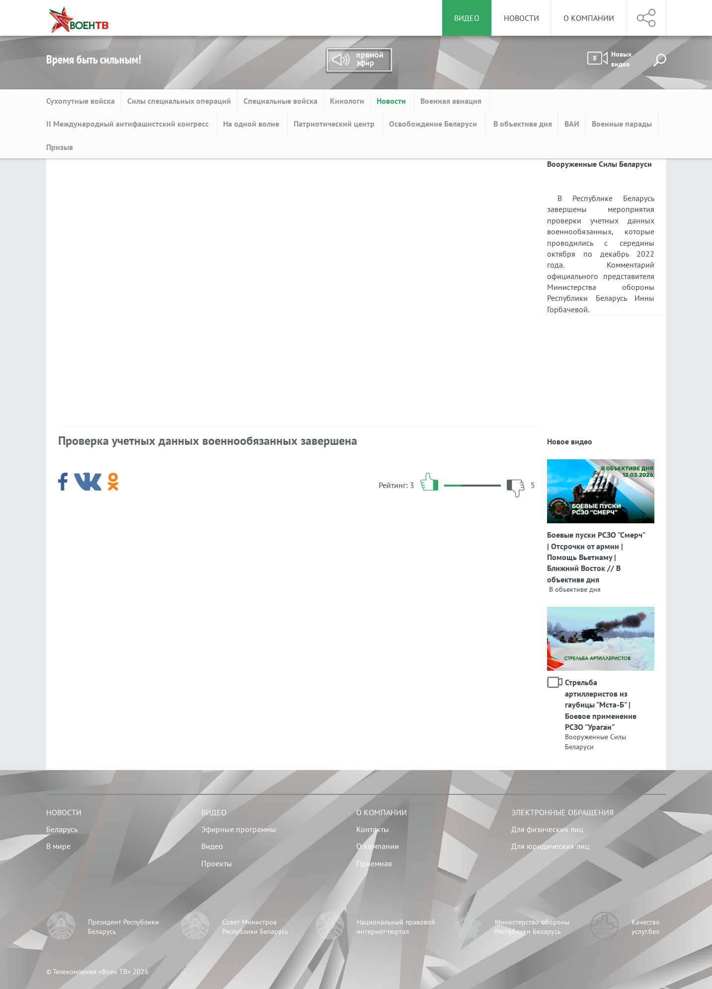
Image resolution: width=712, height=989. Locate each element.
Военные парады (622, 124)
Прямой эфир (358, 60)
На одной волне (252, 124)
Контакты (372, 829)
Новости (521, 18)
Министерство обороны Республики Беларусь (532, 927)
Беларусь (62, 829)
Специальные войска (280, 101)
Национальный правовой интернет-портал (396, 927)
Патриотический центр (335, 124)
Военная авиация (451, 101)
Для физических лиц (547, 829)
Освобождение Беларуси (434, 124)
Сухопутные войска (80, 101)
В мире (58, 846)
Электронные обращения (562, 812)
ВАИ (571, 124)
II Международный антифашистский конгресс (128, 124)
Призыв (59, 147)
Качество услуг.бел (646, 927)
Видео (214, 812)
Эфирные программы (238, 829)
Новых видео (609, 59)
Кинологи (347, 101)
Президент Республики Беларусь (123, 927)
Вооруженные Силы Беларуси (595, 741)
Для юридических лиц (550, 846)
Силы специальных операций (179, 101)
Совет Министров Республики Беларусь (255, 927)
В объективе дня (521, 124)
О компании (588, 18)
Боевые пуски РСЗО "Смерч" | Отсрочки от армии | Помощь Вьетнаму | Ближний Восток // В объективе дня (596, 557)
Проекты (216, 863)
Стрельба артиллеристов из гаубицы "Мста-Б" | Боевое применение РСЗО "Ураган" (600, 704)
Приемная (374, 863)
